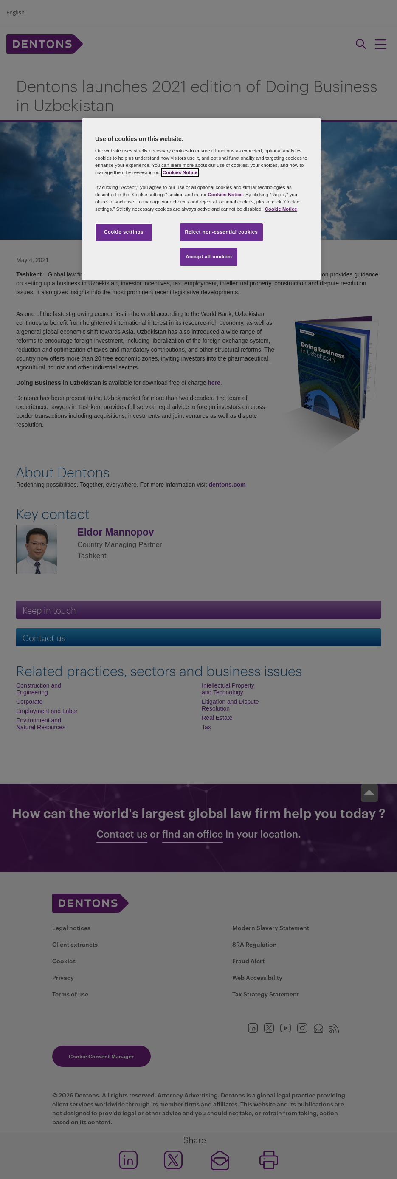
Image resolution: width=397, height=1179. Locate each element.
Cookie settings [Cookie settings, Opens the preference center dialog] (124, 231)
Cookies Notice (180, 172)
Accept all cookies (209, 256)
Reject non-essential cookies (221, 231)
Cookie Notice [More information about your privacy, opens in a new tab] (281, 209)
